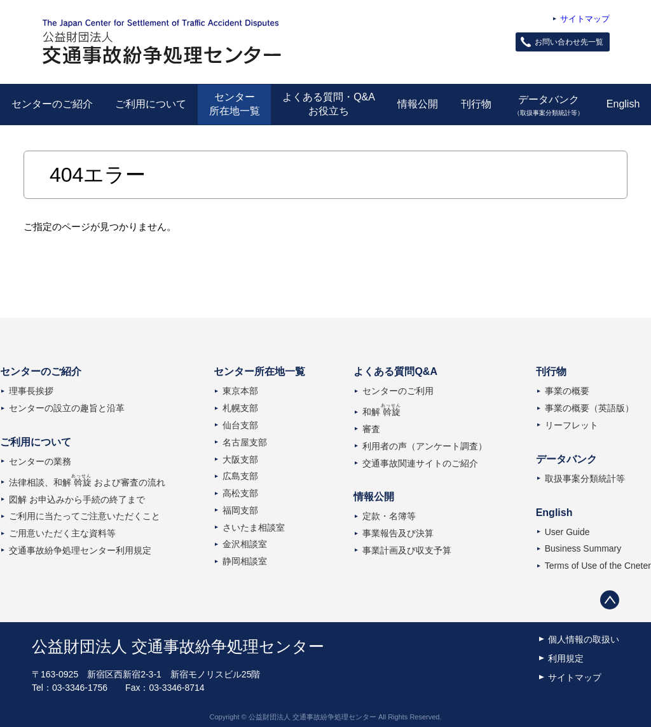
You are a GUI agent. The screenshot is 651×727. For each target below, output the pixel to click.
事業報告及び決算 (398, 533)
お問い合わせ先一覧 (569, 41)
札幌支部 (240, 408)
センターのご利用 (398, 391)
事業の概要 (567, 391)
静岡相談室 (245, 561)
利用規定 (566, 658)
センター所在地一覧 (234, 104)
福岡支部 (240, 510)
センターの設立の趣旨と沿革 (67, 408)
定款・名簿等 (389, 516)
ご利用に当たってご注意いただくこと (84, 516)
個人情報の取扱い (583, 639)
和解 (381, 412)
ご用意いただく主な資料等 (62, 533)
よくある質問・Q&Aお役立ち (328, 104)
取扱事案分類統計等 (585, 478)
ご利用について (150, 104)
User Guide (567, 532)
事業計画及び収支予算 (406, 550)
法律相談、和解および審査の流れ (87, 482)
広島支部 (240, 476)
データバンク (549, 105)
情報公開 (417, 104)
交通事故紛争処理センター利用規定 (80, 550)
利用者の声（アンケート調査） (424, 446)
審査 (371, 429)
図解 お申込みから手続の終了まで (77, 499)
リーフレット (571, 425)
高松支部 (240, 493)
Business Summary (583, 548)
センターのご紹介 (52, 104)
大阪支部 (240, 459)
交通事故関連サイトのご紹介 (420, 463)
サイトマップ (585, 19)
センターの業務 (40, 461)
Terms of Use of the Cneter (598, 566)
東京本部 (240, 391)
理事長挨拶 (31, 391)
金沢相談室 (245, 544)
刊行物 (476, 104)
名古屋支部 (245, 442)
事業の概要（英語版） (589, 408)
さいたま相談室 (254, 527)
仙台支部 (240, 425)
